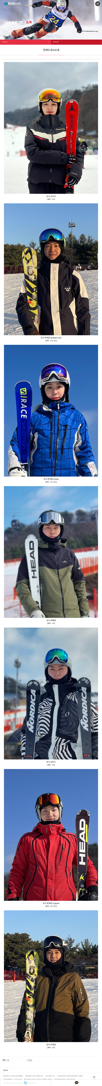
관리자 (5, 1070)
